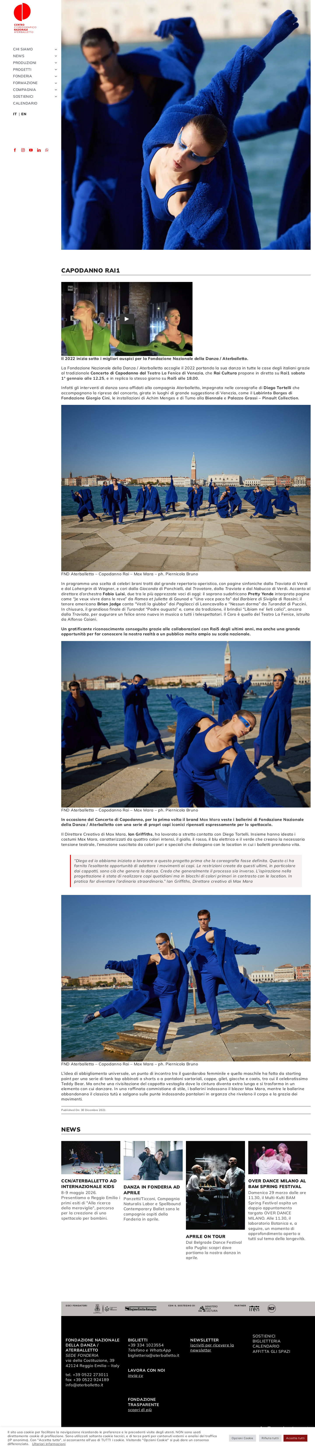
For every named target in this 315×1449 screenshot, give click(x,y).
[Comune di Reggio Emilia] (105, 1306)
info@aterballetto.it (84, 1384)
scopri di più (140, 1409)
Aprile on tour (205, 1236)
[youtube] (31, 159)
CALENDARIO (266, 1346)
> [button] (307, 1130)
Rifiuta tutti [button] (270, 1438)
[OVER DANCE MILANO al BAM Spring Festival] (277, 1157)
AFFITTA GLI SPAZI (271, 1351)
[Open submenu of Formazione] (55, 92)
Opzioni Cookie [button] (242, 1438)
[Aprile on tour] (215, 1185)
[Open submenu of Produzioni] (55, 71)
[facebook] (15, 159)
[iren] (254, 1307)
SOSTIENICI (264, 1336)
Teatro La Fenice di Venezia (175, 373)
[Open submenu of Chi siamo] (55, 58)
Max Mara (210, 819)
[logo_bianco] (28, 4)
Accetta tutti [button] (295, 1438)
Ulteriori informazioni (49, 1444)
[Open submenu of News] (55, 64)
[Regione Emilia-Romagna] (140, 1308)
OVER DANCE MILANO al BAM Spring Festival (277, 1183)
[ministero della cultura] (208, 1307)
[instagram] (23, 159)
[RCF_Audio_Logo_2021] (271, 1306)
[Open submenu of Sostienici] (55, 105)
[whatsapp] (47, 159)
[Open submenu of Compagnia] (55, 98)
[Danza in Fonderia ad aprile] (153, 1160)
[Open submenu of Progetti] (55, 78)
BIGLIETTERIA (266, 1341)
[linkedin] (39, 159)
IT (15, 123)
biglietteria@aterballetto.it (153, 1355)
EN (23, 123)
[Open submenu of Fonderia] (55, 85)
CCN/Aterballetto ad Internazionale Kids (89, 1183)
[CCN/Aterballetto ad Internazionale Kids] (90, 1157)
